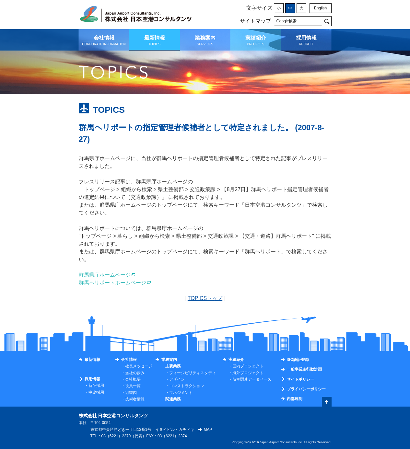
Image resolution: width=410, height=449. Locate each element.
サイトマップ (255, 21)
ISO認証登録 (298, 359)
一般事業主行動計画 (304, 369)
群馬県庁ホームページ (105, 275)
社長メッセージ (138, 366)
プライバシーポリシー (306, 389)
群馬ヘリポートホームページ (112, 282)
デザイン (177, 379)
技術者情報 (135, 399)
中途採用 (96, 392)
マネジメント (181, 392)
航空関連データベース (251, 379)
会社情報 (129, 359)
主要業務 (173, 366)
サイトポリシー (300, 379)
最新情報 (92, 359)
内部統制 (294, 399)
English (320, 8)
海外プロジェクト (248, 373)
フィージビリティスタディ (192, 373)
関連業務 (173, 399)
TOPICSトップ (205, 298)
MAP (208, 429)
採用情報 (92, 379)
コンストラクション (186, 386)
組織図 (131, 392)
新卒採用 (96, 385)
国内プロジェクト (248, 366)
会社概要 (133, 379)
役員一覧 (133, 386)
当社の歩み (135, 373)
